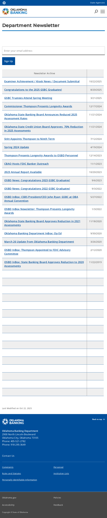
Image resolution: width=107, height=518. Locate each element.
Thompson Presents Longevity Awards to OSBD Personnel (41, 155)
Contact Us (8, 455)
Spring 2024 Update (16, 147)
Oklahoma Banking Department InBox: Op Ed (33, 233)
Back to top (98, 419)
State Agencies (97, 2)
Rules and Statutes (11, 473)
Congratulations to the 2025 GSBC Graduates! (33, 89)
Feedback (58, 505)
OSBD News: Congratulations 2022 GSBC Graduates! (37, 188)
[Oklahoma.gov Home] (4, 2)
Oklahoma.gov (9, 497)
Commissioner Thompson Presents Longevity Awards (38, 106)
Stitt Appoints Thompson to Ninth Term (29, 139)
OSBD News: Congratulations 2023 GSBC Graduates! (37, 180)
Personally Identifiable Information (19, 479)
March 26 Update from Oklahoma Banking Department (39, 241)
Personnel (59, 467)
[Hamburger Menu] (102, 11)
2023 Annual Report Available (23, 172)
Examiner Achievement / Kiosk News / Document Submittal (42, 81)
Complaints (7, 467)
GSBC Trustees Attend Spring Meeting (28, 98)
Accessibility (8, 505)
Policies (57, 497)
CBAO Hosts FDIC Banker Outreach (26, 163)
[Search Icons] (96, 11)
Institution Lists (61, 473)
